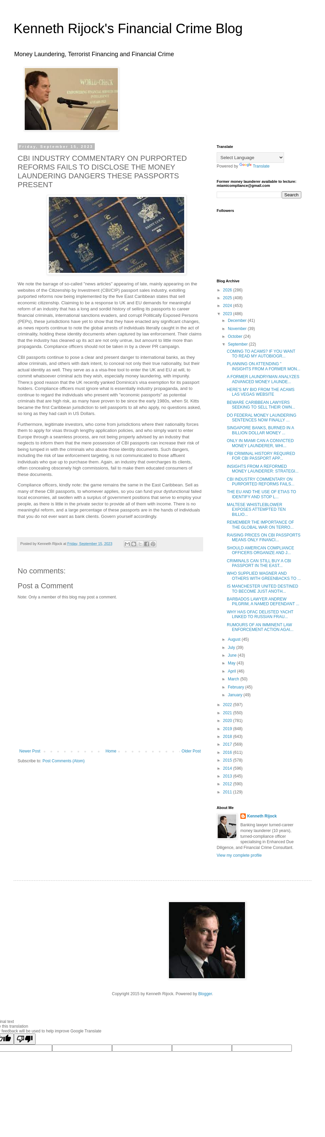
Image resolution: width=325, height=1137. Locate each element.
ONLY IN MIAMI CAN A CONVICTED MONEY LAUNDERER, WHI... (260, 443)
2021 (228, 712)
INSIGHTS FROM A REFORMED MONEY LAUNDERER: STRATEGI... (263, 469)
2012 (228, 784)
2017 (228, 744)
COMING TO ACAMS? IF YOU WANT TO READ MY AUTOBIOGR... (261, 353)
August (235, 639)
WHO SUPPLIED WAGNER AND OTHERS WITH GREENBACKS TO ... (264, 576)
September (238, 344)
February (236, 687)
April (232, 671)
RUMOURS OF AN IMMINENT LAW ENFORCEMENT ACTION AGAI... (260, 627)
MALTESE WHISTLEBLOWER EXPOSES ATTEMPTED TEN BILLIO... (256, 509)
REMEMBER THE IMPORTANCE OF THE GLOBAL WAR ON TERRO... (260, 524)
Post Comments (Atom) (63, 761)
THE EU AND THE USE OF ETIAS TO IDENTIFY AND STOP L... (261, 494)
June (233, 655)
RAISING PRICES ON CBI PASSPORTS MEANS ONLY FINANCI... (264, 537)
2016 (228, 752)
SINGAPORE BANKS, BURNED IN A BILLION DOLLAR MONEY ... (260, 430)
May (232, 663)
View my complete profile (239, 855)
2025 (228, 298)
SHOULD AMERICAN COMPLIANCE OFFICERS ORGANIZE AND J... (260, 550)
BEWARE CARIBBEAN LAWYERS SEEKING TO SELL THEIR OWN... (261, 405)
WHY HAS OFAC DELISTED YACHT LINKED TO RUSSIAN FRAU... (260, 614)
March (234, 679)
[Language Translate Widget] (250, 157)
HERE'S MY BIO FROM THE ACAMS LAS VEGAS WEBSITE (261, 392)
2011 (228, 792)
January (235, 695)
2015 (228, 760)
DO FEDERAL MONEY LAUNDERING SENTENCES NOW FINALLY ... (261, 417)
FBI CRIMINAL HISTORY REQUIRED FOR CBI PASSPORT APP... (261, 456)
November (238, 328)
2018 (228, 736)
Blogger (205, 993)
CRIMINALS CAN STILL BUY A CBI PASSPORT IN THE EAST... (259, 563)
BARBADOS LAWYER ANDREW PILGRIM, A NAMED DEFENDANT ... (263, 601)
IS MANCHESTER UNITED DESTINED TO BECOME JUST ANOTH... (262, 588)
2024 (228, 305)
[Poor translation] (25, 1039)
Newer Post (29, 751)
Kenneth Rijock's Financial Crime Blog (128, 28)
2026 (228, 290)
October (235, 336)
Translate (254, 166)
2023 (228, 313)
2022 (228, 704)
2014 (228, 768)
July (232, 647)
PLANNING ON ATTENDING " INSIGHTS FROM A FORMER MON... (263, 366)
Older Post (191, 751)
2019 (228, 728)
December (238, 320)
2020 (228, 720)
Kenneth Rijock (262, 816)
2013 (228, 776)
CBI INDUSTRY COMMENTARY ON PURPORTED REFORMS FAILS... (260, 481)
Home (111, 751)
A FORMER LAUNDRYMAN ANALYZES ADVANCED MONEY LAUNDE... (263, 379)
